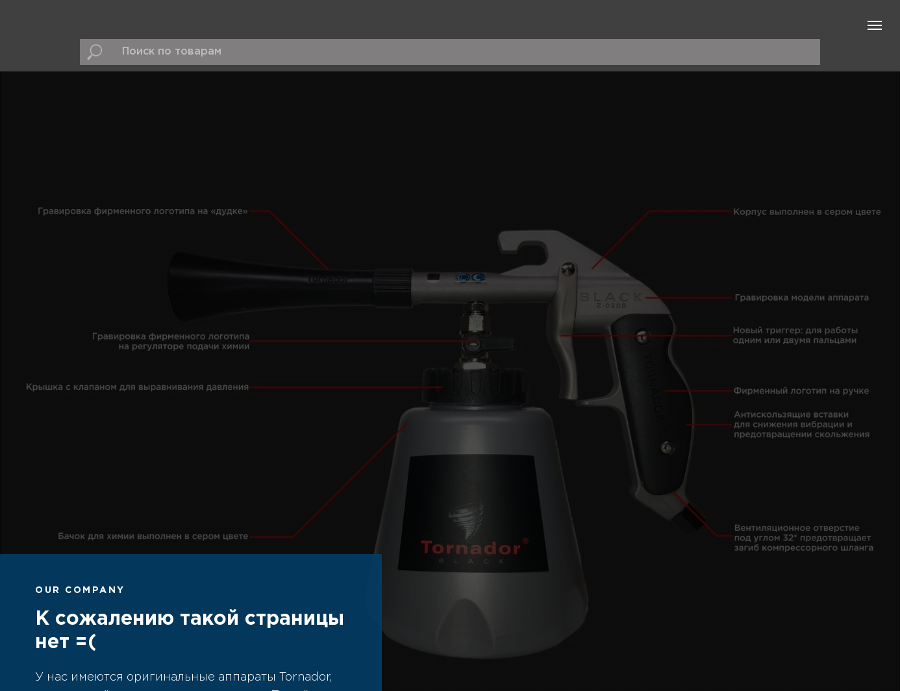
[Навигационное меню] (875, 25)
